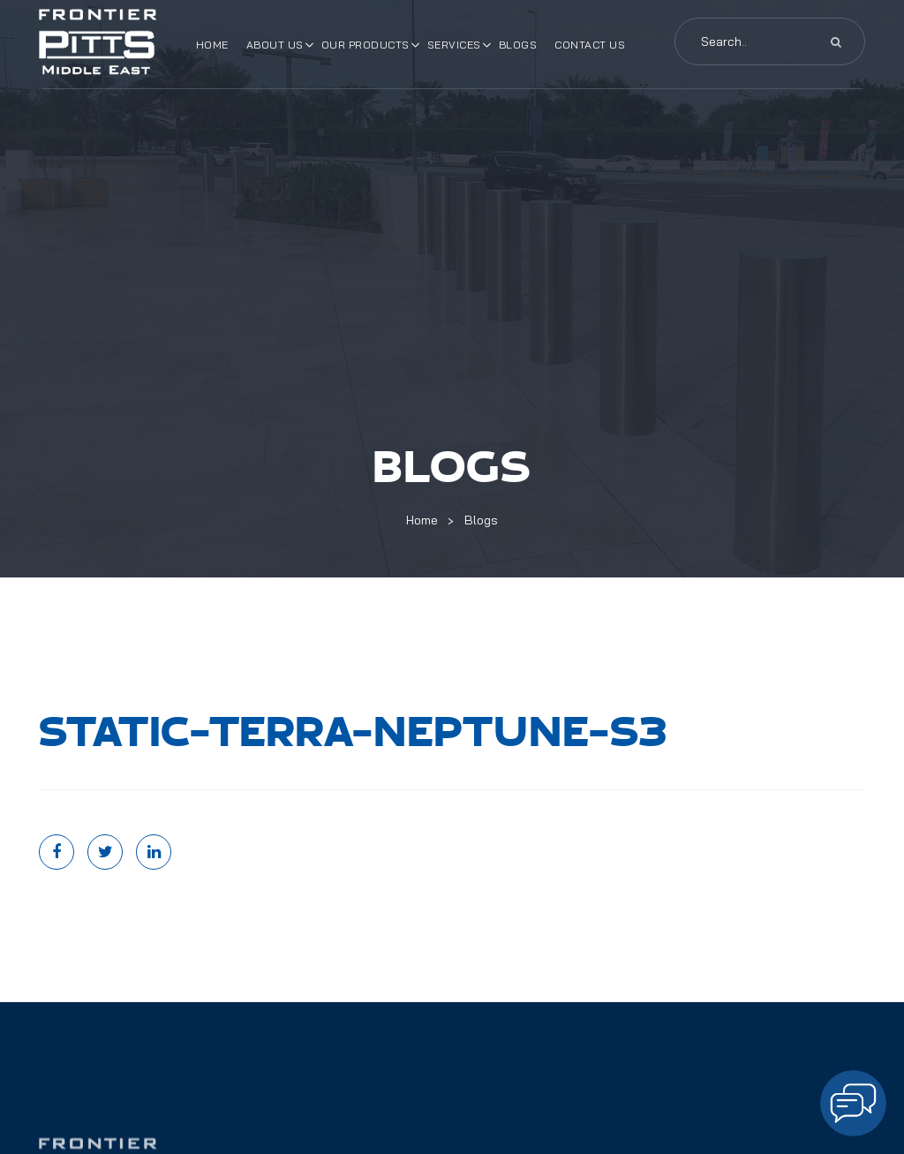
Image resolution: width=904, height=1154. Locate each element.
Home (212, 44)
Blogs (518, 44)
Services (454, 44)
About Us (275, 44)
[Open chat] (853, 1103)
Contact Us (589, 44)
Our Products (365, 44)
